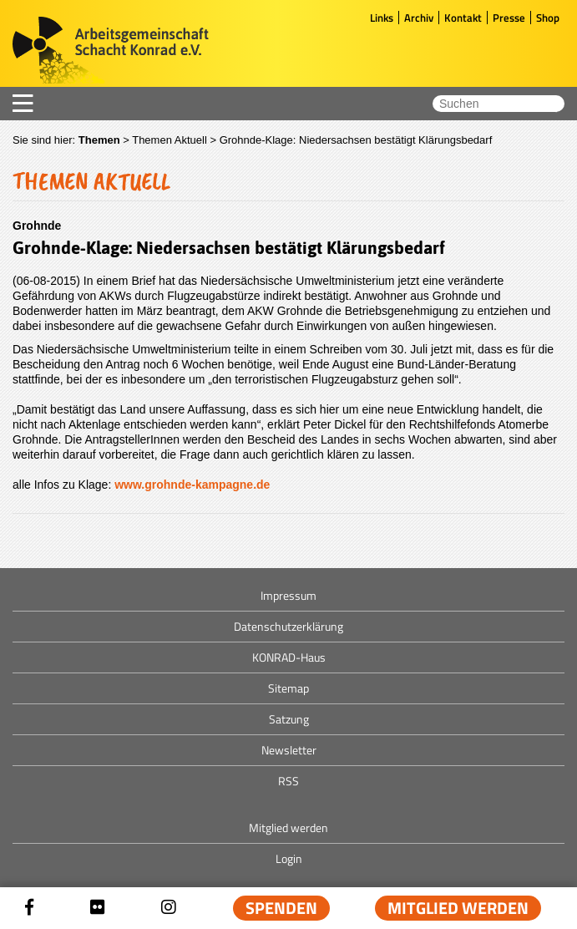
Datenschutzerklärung (288, 626)
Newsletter (288, 750)
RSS (288, 780)
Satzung (289, 719)
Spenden (281, 908)
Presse (509, 17)
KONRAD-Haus (289, 657)
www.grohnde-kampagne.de (192, 484)
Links (381, 17)
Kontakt (463, 17)
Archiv (418, 17)
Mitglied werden (458, 908)
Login (289, 858)
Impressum (288, 595)
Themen (99, 140)
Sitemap (288, 688)
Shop (547, 17)
